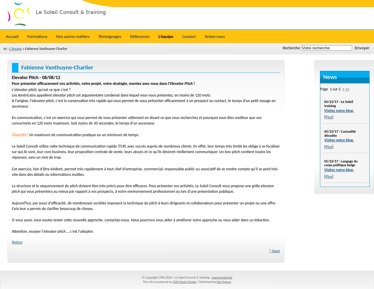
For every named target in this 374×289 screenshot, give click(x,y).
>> (347, 89)
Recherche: (292, 47)
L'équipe (15, 48)
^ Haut (274, 250)
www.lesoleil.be (222, 277)
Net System (224, 282)
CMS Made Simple (184, 282)
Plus (328, 117)
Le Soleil (187, 14)
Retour (17, 242)
